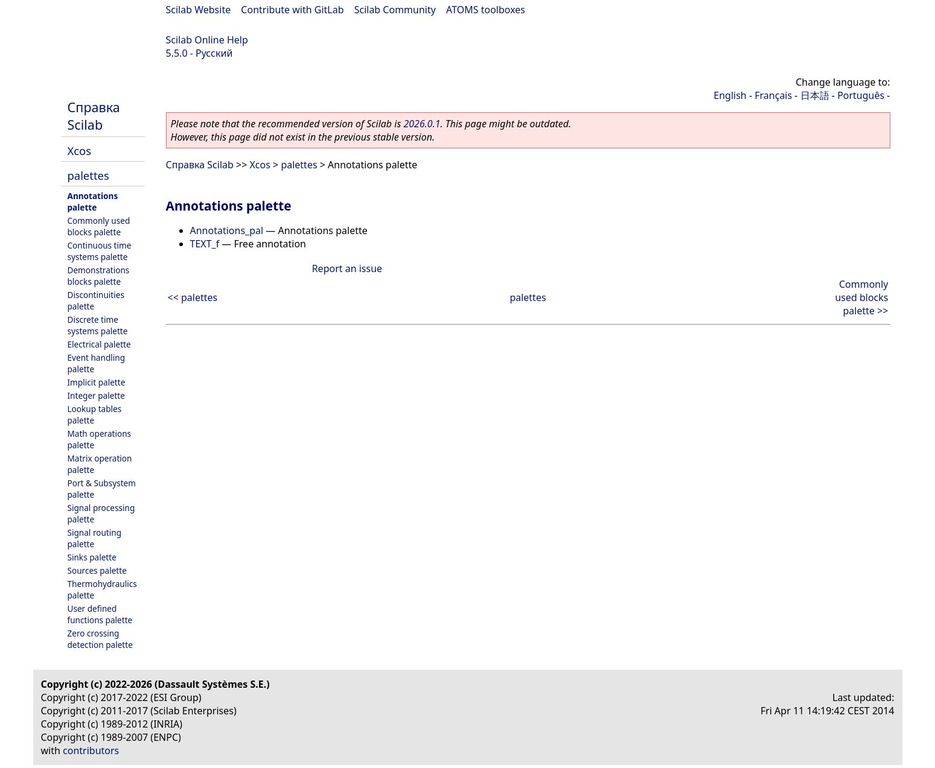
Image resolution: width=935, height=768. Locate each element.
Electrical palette (99, 344)
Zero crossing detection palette (100, 638)
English (729, 95)
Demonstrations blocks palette (99, 275)
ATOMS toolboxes (485, 9)
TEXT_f (205, 243)
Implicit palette (97, 382)
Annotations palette (93, 201)
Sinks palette (92, 557)
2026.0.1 (421, 123)
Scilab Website (198, 9)
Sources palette (97, 570)
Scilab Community (395, 9)
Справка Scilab (94, 115)
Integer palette (96, 395)
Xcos (80, 150)
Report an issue (347, 268)
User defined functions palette (100, 614)
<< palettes (193, 297)
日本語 (814, 95)
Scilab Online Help (207, 39)
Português (860, 95)
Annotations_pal (227, 230)
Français (773, 95)
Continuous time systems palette (100, 251)
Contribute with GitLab (292, 9)
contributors (91, 750)
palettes (88, 175)
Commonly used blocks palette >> (861, 297)
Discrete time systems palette (98, 325)
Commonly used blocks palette (99, 226)
